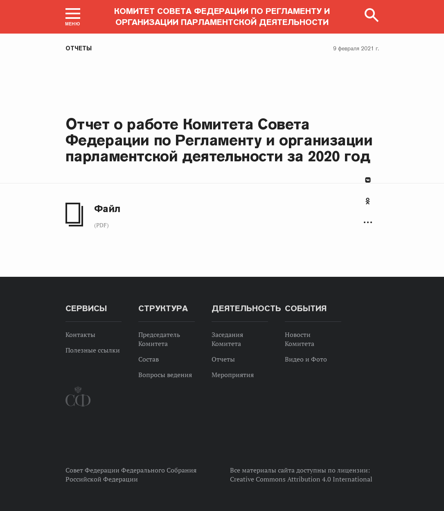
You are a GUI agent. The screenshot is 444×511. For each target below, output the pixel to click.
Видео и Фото (306, 359)
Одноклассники (367, 201)
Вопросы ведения (165, 375)
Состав (148, 359)
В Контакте (367, 180)
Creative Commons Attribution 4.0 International (301, 479)
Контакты (80, 334)
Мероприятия (233, 375)
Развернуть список (368, 222)
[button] (72, 17)
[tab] (368, 206)
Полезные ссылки (92, 350)
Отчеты (78, 48)
